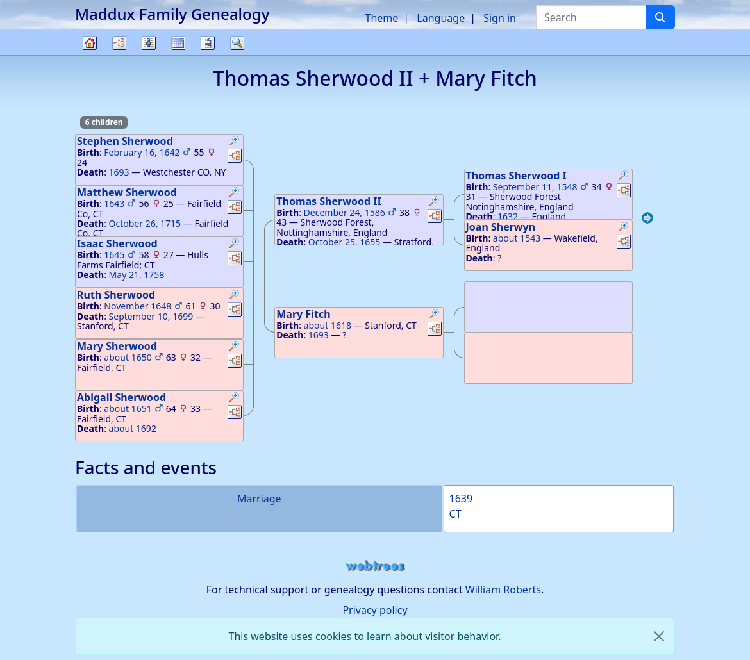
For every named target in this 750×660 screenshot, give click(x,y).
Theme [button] (382, 18)
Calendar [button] (178, 43)
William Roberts (503, 589)
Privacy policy (374, 610)
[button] (235, 142)
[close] (659, 636)
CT (455, 514)
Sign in (499, 18)
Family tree (90, 54)
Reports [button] (208, 43)
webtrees (375, 566)
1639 (461, 498)
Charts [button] (119, 43)
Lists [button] (149, 43)
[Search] (660, 17)
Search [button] (237, 43)
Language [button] (441, 18)
